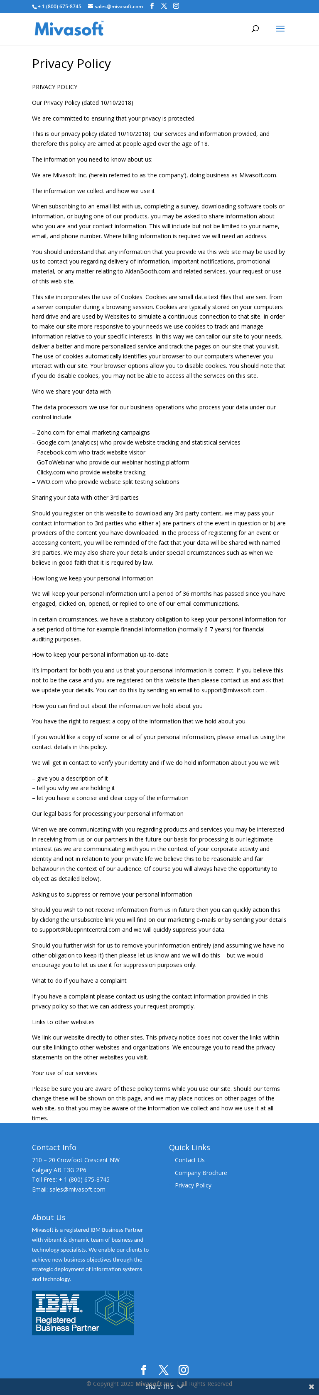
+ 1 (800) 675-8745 (59, 6)
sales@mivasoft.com (77, 1189)
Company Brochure (201, 1173)
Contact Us (190, 1160)
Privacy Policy (193, 1185)
